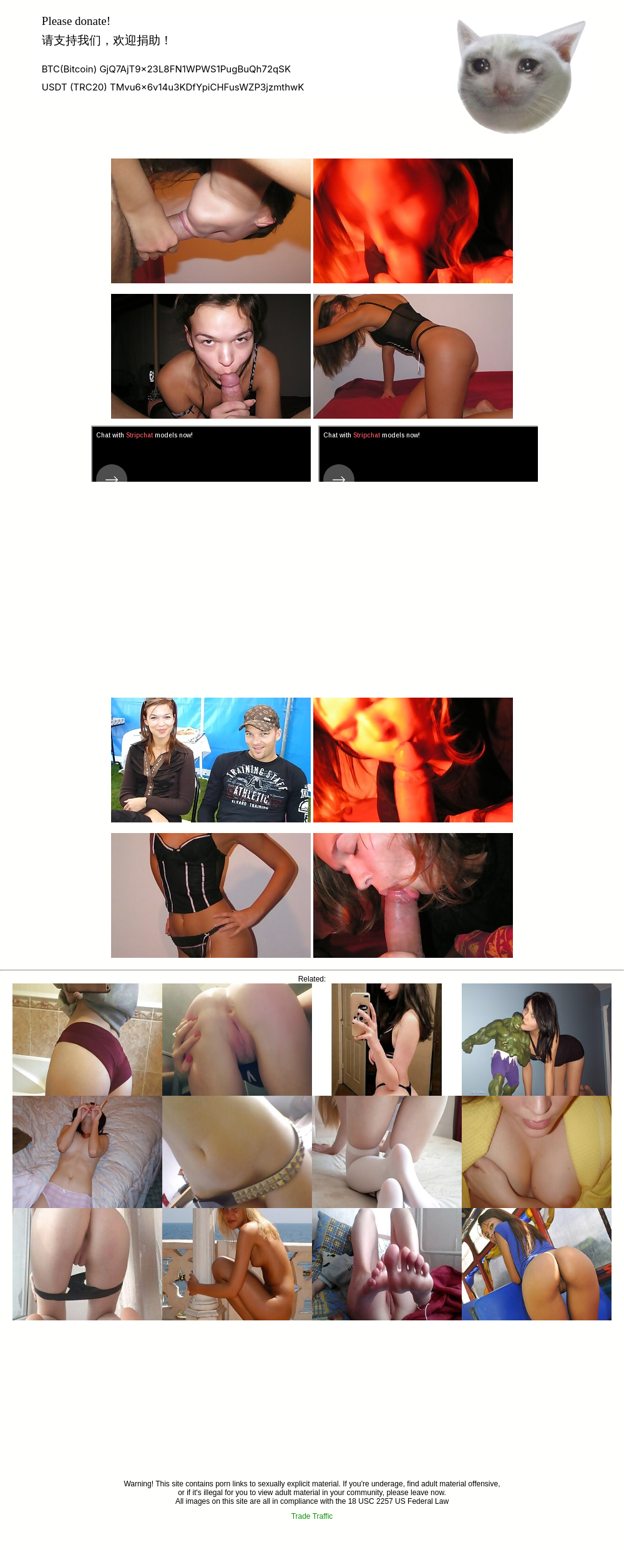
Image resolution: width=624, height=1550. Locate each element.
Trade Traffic (312, 1516)
